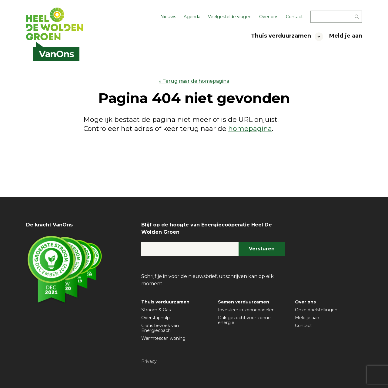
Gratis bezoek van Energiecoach (160, 328)
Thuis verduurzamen (281, 35)
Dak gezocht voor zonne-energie (245, 320)
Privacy (149, 361)
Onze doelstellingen (316, 310)
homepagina (250, 129)
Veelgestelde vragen (230, 16)
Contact (294, 16)
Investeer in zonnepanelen (246, 310)
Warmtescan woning (163, 338)
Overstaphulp (155, 317)
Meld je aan (345, 35)
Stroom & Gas (156, 310)
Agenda (192, 16)
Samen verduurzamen (243, 302)
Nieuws (168, 16)
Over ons (268, 16)
